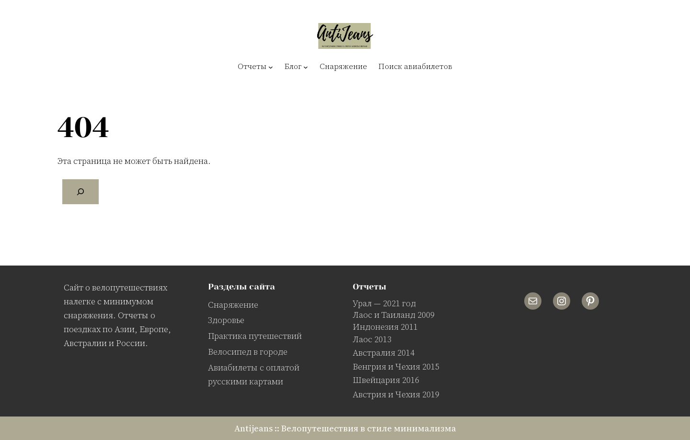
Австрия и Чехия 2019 (396, 394)
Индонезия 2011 (385, 327)
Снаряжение (233, 305)
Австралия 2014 (383, 353)
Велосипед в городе (248, 352)
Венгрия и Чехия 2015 (396, 366)
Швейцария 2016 (386, 380)
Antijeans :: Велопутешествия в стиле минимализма (345, 428)
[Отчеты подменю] (270, 66)
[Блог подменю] (305, 66)
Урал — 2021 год (384, 303)
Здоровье (226, 320)
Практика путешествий (255, 336)
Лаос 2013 (372, 339)
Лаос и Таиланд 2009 (394, 315)
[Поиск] (80, 191)
